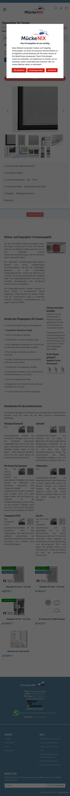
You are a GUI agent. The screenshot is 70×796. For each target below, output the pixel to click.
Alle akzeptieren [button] (19, 70)
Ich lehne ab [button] (52, 70)
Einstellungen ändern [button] (36, 70)
